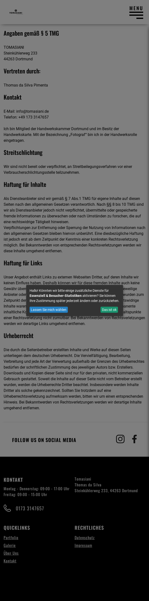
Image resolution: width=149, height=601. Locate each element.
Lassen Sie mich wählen (48, 310)
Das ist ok (109, 310)
